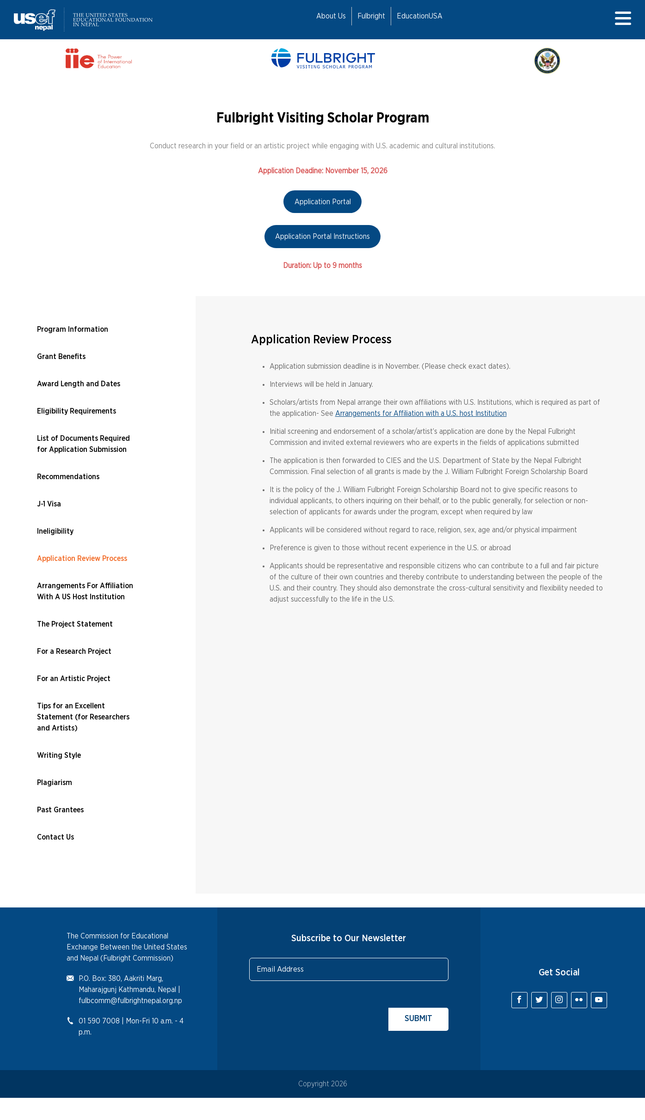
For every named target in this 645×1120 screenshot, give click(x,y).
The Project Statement (75, 624)
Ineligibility (55, 531)
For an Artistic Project (74, 678)
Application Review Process (82, 558)
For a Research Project (74, 651)
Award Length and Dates (78, 384)
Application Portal (323, 202)
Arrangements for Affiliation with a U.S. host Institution (421, 413)
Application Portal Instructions (322, 236)
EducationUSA (419, 16)
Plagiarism (54, 782)
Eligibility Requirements (76, 411)
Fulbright (371, 16)
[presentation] (319, 1013)
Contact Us (55, 837)
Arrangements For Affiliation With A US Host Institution (85, 591)
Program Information (72, 329)
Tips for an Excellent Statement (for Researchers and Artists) (83, 717)
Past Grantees (60, 810)
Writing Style (59, 755)
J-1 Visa (49, 504)
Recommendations (68, 477)
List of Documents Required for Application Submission (83, 444)
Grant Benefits (61, 356)
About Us (331, 16)
